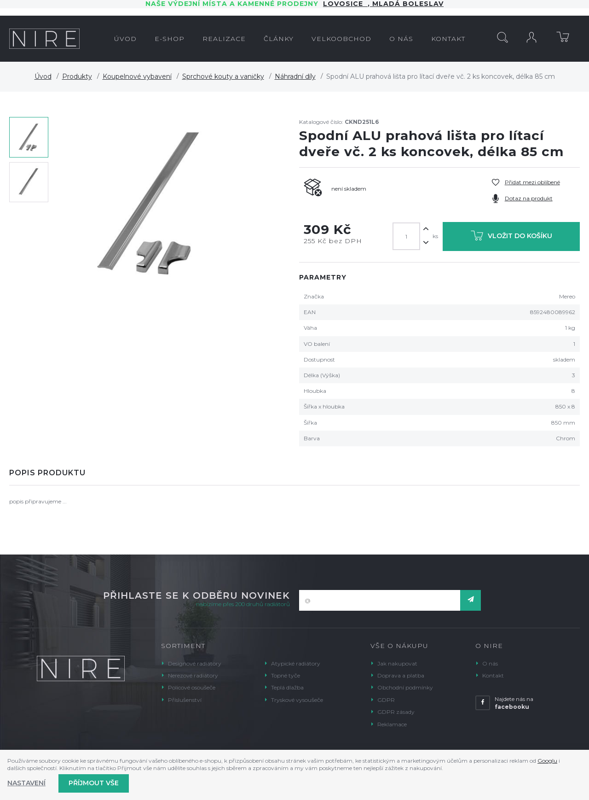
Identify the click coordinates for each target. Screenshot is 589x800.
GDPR (386, 699)
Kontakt (493, 675)
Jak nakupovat (397, 663)
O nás (490, 663)
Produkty (77, 76)
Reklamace (392, 724)
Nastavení (26, 783)
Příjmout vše (94, 783)
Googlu (547, 760)
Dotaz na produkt (529, 198)
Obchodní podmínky (405, 687)
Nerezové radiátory (193, 675)
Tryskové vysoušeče (297, 699)
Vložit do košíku (511, 237)
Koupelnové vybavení (137, 76)
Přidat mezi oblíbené (532, 182)
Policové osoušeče (191, 687)
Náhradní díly (295, 76)
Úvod (43, 76)
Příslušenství (185, 699)
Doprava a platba (400, 675)
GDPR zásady (396, 711)
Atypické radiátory (295, 663)
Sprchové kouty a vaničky (223, 76)
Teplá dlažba (287, 687)
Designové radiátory (194, 663)
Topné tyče (285, 675)
